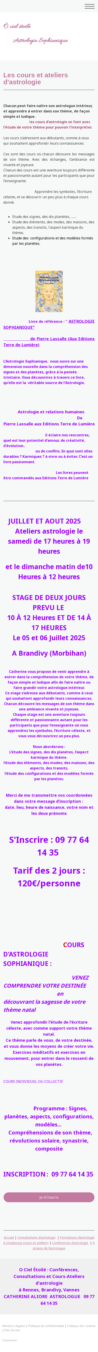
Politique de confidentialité (46, 1326)
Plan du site (12, 1330)
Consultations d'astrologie (36, 1237)
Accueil (9, 1237)
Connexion (9, 1340)
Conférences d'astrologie (70, 1243)
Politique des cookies (81, 1326)
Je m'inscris (49, 1197)
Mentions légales (13, 1326)
